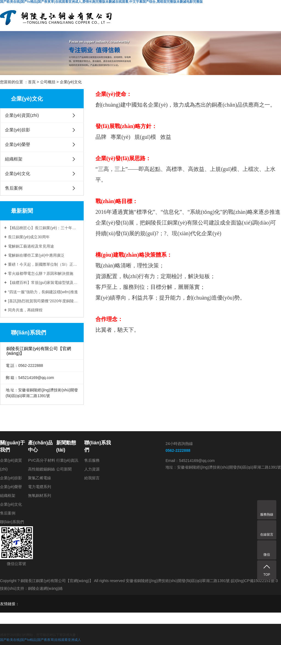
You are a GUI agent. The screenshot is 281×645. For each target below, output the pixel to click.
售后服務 (92, 460)
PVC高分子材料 (41, 460)
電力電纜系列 (39, 487)
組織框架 (14, 159)
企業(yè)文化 (71, 82)
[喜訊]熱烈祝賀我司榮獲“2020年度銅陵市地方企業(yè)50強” (44, 301)
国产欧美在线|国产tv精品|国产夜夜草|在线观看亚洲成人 (40, 640)
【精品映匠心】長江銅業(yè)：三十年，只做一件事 (44, 228)
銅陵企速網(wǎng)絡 (45, 588)
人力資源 (92, 469)
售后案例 (14, 188)
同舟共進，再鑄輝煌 (25, 310)
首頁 (32, 82)
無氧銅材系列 (39, 495)
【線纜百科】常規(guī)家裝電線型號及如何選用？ (44, 282)
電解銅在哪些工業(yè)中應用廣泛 (36, 255)
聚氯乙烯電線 (39, 478)
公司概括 (47, 82)
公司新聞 (64, 469)
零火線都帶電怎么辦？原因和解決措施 (40, 273)
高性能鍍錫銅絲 (41, 469)
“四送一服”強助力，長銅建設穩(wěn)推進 (43, 292)
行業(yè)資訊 (67, 460)
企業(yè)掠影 (17, 130)
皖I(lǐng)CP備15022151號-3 (254, 580)
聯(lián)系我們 (12, 522)
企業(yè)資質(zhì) (22, 115)
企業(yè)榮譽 (17, 144)
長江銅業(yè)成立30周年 (29, 237)
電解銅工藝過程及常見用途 (31, 246)
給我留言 (92, 478)
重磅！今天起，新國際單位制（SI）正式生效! (44, 264)
